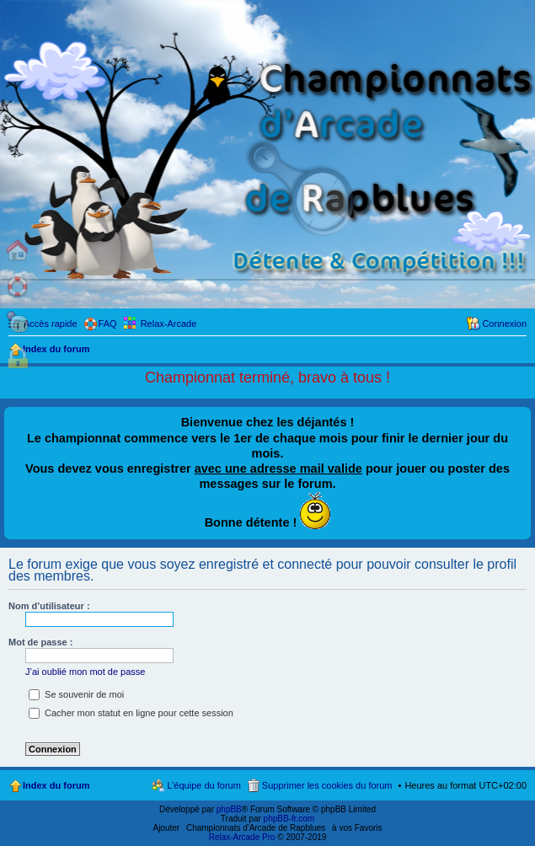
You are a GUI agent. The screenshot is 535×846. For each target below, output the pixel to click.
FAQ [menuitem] (108, 324)
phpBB (229, 809)
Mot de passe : (40, 642)
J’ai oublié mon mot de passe (85, 672)
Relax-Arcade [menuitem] (169, 324)
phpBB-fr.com (289, 818)
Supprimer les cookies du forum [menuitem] (327, 785)
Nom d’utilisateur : (49, 606)
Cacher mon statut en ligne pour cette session (131, 713)
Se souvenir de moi (76, 694)
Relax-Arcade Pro (242, 837)
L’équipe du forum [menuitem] (203, 785)
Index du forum (56, 785)
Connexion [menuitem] (504, 324)
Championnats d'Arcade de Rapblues (256, 828)
